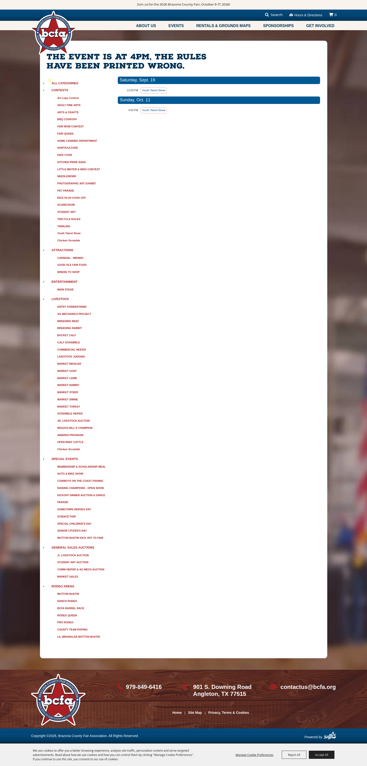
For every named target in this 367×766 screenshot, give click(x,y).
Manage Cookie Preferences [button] (254, 755)
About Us (146, 26)
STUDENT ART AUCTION (72, 562)
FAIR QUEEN (65, 133)
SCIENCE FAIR (66, 516)
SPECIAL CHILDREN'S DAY (74, 523)
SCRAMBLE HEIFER (70, 413)
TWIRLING (63, 226)
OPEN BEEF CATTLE (70, 442)
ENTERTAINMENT (64, 282)
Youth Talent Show (68, 233)
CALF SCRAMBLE (68, 342)
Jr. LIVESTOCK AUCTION (73, 555)
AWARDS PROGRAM (70, 435)
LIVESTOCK (60, 299)
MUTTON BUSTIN (68, 593)
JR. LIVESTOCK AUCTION (73, 420)
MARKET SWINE (67, 399)
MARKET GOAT (67, 370)
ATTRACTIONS (62, 250)
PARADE (62, 502)
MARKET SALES (67, 576)
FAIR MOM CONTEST (70, 126)
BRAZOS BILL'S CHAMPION (74, 427)
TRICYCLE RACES (68, 219)
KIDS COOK (64, 154)
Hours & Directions (308, 15)
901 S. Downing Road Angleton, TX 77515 (222, 690)
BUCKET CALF (66, 335)
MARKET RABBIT (68, 385)
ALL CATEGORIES (64, 83)
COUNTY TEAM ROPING (72, 629)
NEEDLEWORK (66, 176)
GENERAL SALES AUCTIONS (72, 547)
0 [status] (335, 15)
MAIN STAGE (65, 289)
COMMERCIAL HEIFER (71, 349)
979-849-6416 (144, 687)
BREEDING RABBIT (69, 328)
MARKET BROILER (69, 363)
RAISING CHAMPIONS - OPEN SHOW (80, 488)
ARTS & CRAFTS (68, 112)
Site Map (195, 713)
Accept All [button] (321, 755)
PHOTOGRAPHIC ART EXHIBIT (76, 183)
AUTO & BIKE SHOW (70, 473)
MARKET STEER (67, 392)
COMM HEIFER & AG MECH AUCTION (80, 569)
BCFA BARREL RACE (70, 608)
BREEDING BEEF (68, 321)
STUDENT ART (66, 211)
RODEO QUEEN (67, 615)
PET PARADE (65, 190)
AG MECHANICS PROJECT (74, 313)
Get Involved (320, 26)
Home (177, 713)
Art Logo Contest (68, 97)
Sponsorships (278, 26)
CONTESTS (59, 90)
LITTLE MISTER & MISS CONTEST (78, 169)
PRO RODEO (65, 622)
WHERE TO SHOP (68, 272)
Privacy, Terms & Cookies (228, 713)
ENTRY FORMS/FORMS (71, 306)
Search (277, 15)
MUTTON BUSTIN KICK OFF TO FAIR (80, 537)
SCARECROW (66, 204)
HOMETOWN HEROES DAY (74, 509)
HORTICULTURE (67, 147)
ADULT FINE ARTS (68, 105)
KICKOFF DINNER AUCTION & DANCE (81, 495)
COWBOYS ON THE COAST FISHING (80, 480)
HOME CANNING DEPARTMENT (77, 140)
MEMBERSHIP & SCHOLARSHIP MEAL (81, 466)
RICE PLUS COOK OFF (71, 197)
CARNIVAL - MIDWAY (70, 257)
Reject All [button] (294, 755)
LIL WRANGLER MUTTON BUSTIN (78, 636)
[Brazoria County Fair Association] (53, 33)
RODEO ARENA (62, 586)
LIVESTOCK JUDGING (71, 356)
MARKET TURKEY (68, 406)
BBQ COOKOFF (67, 119)
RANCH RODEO (67, 601)
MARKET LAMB (67, 378)
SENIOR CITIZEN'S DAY (72, 530)
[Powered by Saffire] (330, 737)
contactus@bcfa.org (308, 687)
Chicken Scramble (68, 240)
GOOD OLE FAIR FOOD (71, 264)
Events (176, 26)
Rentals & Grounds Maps (223, 26)
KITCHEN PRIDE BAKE (71, 162)
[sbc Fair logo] (58, 700)
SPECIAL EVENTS (64, 459)
